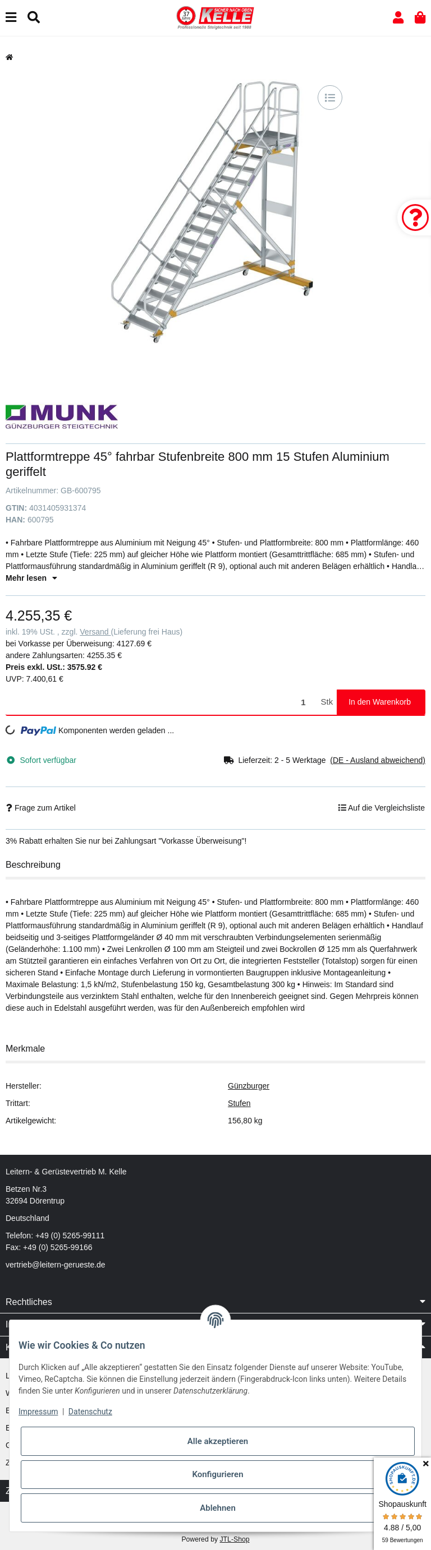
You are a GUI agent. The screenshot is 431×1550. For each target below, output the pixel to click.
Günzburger (248, 1085)
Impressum (38, 1411)
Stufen (239, 1103)
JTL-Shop (234, 1539)
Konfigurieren (217, 1474)
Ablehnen (218, 1508)
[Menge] (161, 702)
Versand (95, 631)
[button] (398, 17)
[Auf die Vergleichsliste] (330, 97)
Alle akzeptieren (217, 1441)
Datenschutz (90, 1411)
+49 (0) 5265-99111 (69, 1235)
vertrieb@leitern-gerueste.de (56, 1264)
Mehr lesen (31, 577)
